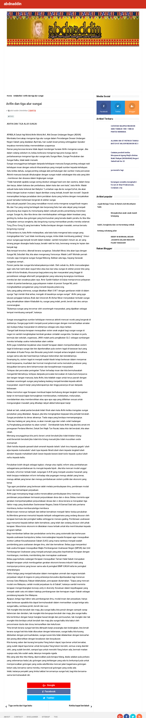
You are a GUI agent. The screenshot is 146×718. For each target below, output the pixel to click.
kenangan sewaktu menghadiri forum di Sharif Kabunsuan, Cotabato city (125, 186)
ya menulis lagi (117, 171)
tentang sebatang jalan (107, 232)
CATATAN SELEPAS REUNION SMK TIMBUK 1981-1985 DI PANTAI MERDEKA (123, 129)
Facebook (48, 685)
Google (27, 685)
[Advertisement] (73, 68)
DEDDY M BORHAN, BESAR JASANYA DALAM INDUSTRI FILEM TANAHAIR (123, 241)
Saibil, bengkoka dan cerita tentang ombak (116, 226)
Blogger (138, 713)
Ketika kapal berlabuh (79, 693)
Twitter (71, 685)
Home (9, 96)
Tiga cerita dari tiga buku (20, 693)
